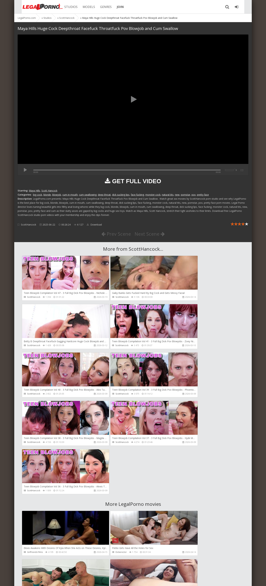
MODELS (84, 7)
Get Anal (105, 552)
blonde (47, 194)
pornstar (185, 194)
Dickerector (107, 455)
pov (194, 194)
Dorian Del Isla (34, 552)
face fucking (137, 194)
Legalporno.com (36, 7)
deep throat (104, 194)
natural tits (168, 194)
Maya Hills (34, 190)
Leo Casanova (182, 455)
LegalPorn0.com (42, 580)
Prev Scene (116, 234)
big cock (37, 194)
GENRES (101, 7)
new (177, 194)
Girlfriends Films (35, 455)
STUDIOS (65, 7)
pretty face (203, 194)
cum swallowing (88, 194)
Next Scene (149, 234)
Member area (41, 570)
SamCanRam (182, 504)
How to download (65, 570)
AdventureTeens (35, 504)
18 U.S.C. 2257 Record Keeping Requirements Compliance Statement (125, 580)
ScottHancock (28, 224)
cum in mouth (70, 194)
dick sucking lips (120, 194)
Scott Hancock (49, 190)
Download (94, 224)
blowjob (56, 194)
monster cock (152, 194)
